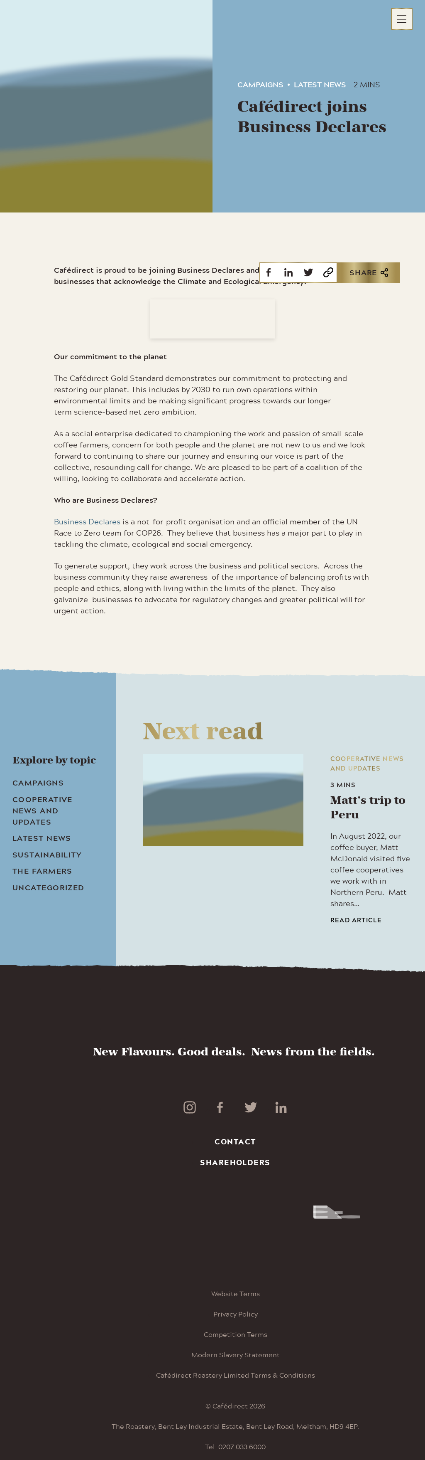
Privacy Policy (235, 1314)
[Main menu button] (402, 19)
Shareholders (235, 1162)
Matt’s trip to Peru (367, 807)
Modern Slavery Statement (235, 1354)
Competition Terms (235, 1334)
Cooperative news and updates (367, 763)
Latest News (320, 84)
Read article (356, 920)
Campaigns (260, 84)
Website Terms (235, 1293)
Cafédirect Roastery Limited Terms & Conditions (235, 1375)
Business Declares (87, 521)
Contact (235, 1141)
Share (368, 272)
